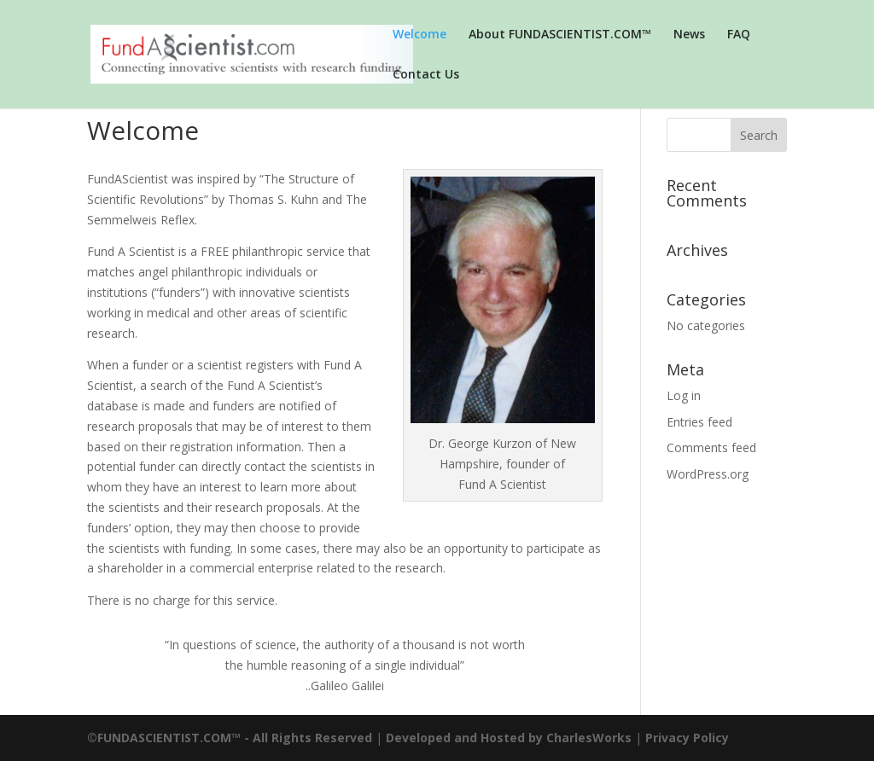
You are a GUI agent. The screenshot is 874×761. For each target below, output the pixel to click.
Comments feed (711, 447)
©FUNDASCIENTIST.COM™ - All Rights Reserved (229, 737)
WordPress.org (708, 474)
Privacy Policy (687, 737)
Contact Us (426, 75)
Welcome (419, 35)
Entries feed (699, 422)
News (689, 35)
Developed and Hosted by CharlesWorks (509, 737)
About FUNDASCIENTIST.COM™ (560, 35)
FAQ (738, 35)
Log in (684, 395)
